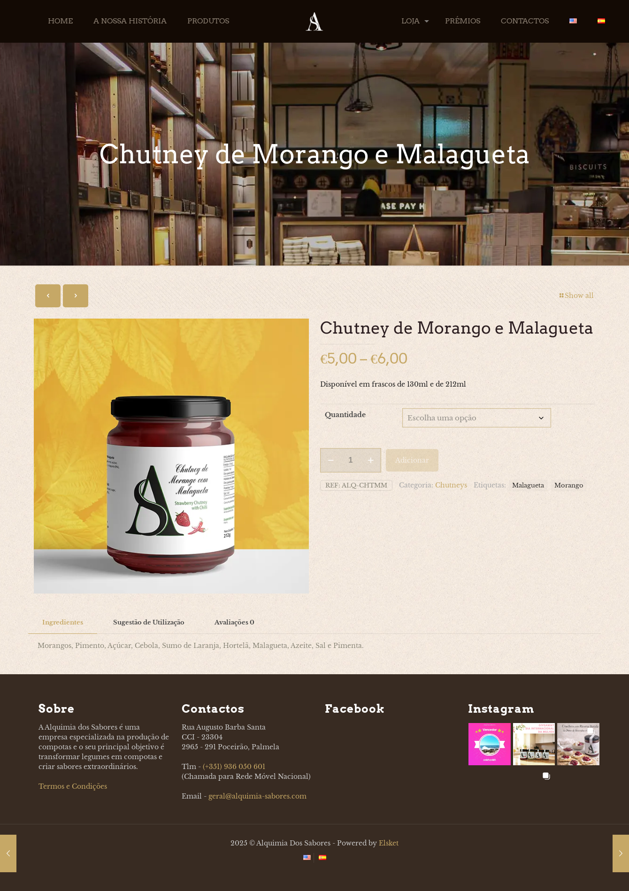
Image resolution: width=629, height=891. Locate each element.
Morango (568, 483)
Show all (576, 295)
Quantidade (345, 415)
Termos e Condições (72, 786)
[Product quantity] (350, 459)
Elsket (389, 843)
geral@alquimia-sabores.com (257, 796)
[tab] (62, 622)
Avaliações (234, 622)
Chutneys (451, 484)
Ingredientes (62, 622)
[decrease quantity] (330, 459)
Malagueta (528, 483)
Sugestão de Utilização (148, 622)
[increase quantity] (370, 459)
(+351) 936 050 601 (234, 766)
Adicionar (412, 459)
